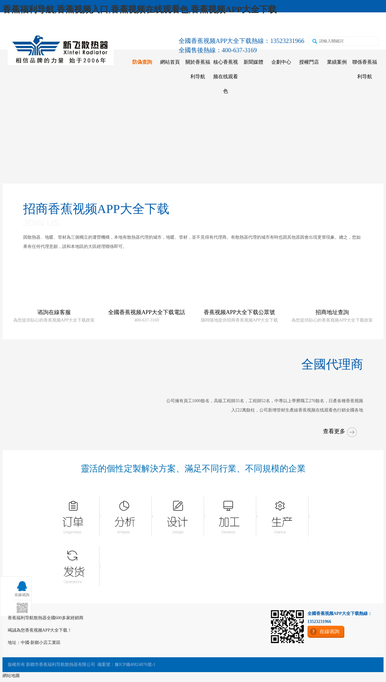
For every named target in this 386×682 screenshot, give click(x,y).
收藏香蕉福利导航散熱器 (41, 25)
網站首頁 (170, 62)
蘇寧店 (293, 25)
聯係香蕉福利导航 (364, 69)
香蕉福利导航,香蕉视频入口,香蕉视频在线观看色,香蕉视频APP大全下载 (139, 9)
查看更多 (340, 436)
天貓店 (266, 25)
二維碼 (320, 25)
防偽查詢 (142, 62)
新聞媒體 (253, 62)
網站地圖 (11, 675)
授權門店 (309, 62)
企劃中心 (281, 62)
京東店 (239, 25)
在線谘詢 (349, 25)
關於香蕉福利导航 (197, 69)
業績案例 (337, 62)
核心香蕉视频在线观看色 (225, 76)
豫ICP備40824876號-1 (135, 664)
